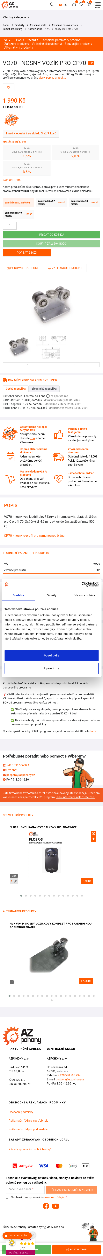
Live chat (12, 770)
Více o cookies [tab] (85, 595)
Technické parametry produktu (61, 40)
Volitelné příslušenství (47, 44)
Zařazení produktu (16, 44)
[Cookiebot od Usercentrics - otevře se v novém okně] (81, 584)
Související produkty (78, 44)
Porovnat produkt (23, 268)
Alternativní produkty (18, 47)
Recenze (32, 40)
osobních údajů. (54, 1197)
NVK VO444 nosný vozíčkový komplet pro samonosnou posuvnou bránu (51, 925)
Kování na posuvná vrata (64, 25)
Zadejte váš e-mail (19, 1189)
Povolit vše (51, 655)
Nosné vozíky (35, 28)
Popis (20, 40)
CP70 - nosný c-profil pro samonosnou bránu (34, 535)
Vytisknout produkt (65, 268)
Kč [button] (60, 4)
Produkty (19, 25)
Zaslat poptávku (17, 1235)
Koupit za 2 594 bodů (51, 243)
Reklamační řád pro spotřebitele (28, 1120)
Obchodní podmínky (21, 1112)
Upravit (51, 668)
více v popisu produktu (52, 77)
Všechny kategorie (16, 17)
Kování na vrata (37, 25)
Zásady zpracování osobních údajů (30, 1149)
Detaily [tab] (51, 595)
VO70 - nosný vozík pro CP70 (62, 28)
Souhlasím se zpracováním (35, 1197)
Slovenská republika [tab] (44, 388)
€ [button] (66, 4)
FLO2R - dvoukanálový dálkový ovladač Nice (43, 827)
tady (93, 731)
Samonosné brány (12, 28)
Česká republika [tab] (16, 388)
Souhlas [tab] (18, 595)
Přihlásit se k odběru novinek (71, 1190)
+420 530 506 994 (17, 765)
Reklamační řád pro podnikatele (28, 1129)
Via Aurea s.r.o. (53, 1227)
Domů (6, 25)
